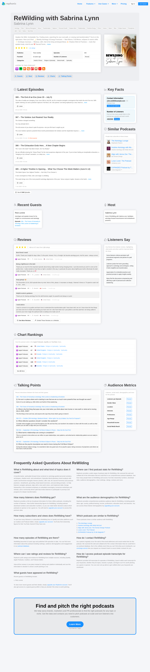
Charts (51, 76)
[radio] (16, 47)
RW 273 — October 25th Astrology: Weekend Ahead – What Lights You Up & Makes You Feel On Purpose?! (48, 418)
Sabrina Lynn (23, 23)
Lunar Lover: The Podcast (121, 161)
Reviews (40, 76)
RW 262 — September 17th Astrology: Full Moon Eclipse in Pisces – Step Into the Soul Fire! (43, 430)
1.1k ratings (32, 48)
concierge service (82, 548)
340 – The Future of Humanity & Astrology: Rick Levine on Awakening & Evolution (40, 397)
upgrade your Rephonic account (57, 585)
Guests (18, 76)
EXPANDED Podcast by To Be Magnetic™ (122, 168)
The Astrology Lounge (119, 141)
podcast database (23, 546)
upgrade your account (55, 508)
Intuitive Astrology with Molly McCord (122, 147)
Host (29, 76)
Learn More (75, 624)
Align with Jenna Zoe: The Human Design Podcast (122, 154)
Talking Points (65, 76)
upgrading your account (111, 506)
